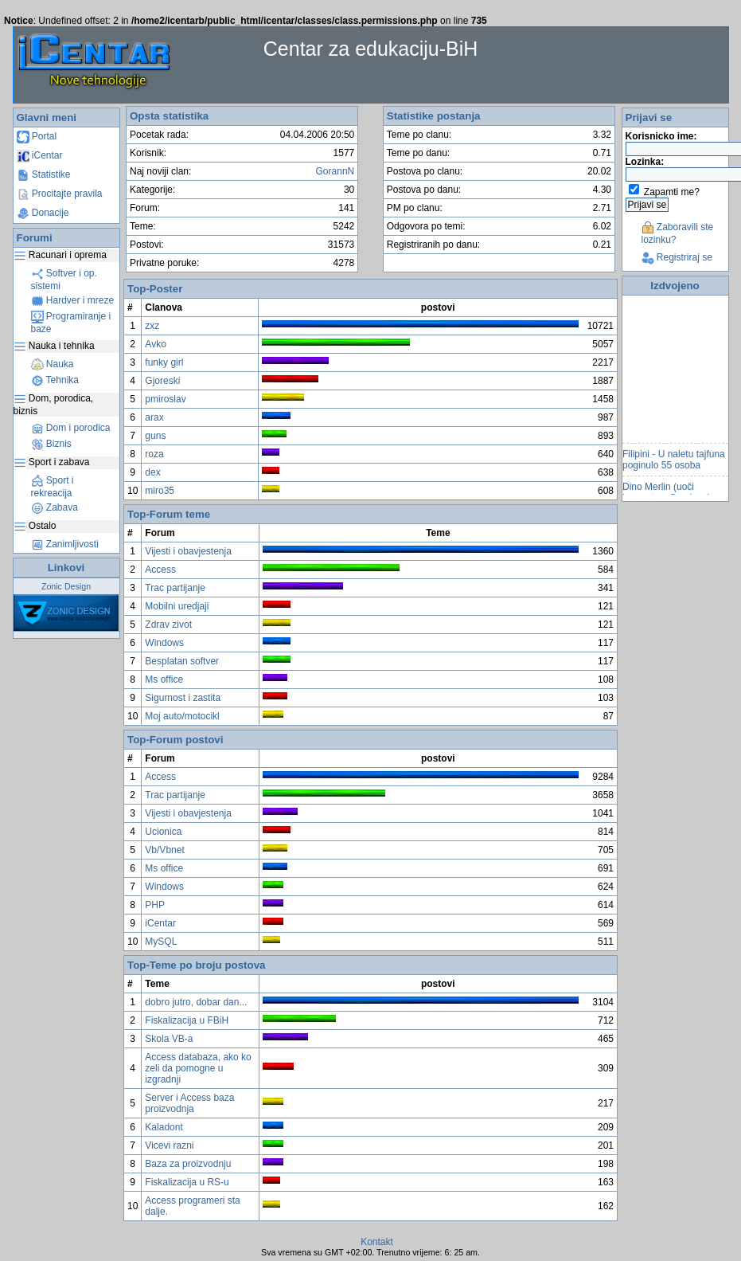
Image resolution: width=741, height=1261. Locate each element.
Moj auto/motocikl (182, 716)
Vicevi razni (169, 1145)
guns (155, 435)
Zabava (54, 507)
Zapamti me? (672, 192)
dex (152, 472)
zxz (152, 325)
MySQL (161, 941)
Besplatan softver (182, 661)
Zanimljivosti (65, 544)
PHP (155, 905)
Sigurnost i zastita (182, 697)
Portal (37, 136)
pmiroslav (165, 399)
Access (160, 569)
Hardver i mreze (73, 300)
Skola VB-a (169, 1038)
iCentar (40, 155)
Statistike (44, 174)
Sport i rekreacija (52, 487)
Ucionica (163, 831)
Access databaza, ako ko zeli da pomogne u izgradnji (198, 1068)
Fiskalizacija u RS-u (186, 1182)
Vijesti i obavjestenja (188, 551)
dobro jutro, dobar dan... (196, 1002)
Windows (164, 642)
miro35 (159, 490)
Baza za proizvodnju (188, 1163)
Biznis (51, 443)
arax (154, 417)
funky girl (164, 362)
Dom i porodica (71, 427)
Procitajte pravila (60, 193)
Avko (155, 344)
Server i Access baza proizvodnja (189, 1103)
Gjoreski (162, 380)
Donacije (43, 212)
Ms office (164, 679)
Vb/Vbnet (164, 850)
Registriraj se (677, 257)
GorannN (335, 171)
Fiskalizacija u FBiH (186, 1020)
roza (154, 454)
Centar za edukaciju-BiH (370, 48)
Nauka (52, 364)
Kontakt (377, 1241)
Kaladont (163, 1127)
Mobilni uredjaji (177, 606)
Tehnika (55, 380)
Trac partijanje (175, 587)
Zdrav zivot (168, 624)
